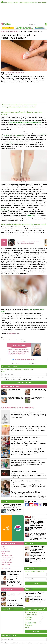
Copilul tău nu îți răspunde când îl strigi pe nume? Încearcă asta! (15, 397)
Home (2, 31)
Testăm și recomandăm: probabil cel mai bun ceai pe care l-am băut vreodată (35, 593)
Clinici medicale (6, 561)
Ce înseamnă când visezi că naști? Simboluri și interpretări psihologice (14, 572)
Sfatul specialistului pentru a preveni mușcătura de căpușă (19, 107)
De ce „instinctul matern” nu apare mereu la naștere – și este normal (14, 577)
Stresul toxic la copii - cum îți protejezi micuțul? (27, 411)
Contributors (43, 2)
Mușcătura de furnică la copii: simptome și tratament (28, 426)
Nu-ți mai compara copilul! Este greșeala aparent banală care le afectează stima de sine (38, 559)
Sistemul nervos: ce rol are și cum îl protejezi (26, 448)
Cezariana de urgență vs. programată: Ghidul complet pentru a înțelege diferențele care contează (14, 582)
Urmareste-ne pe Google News (24, 358)
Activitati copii (6, 559)
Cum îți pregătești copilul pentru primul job (25, 459)
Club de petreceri (7, 557)
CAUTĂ (36, 583)
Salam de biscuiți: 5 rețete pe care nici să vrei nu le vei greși (15, 604)
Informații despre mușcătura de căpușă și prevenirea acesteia (20, 104)
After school (5, 550)
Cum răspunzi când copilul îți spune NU (24, 471)
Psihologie (26, 2)
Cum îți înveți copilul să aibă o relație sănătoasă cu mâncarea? (38, 389)
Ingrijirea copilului (13, 31)
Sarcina (5, 2)
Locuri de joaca (6, 555)
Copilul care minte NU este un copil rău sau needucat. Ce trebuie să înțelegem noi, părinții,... (38, 553)
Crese (3, 546)
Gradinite (4, 548)
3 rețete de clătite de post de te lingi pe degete (14, 599)
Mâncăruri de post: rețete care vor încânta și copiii (13, 594)
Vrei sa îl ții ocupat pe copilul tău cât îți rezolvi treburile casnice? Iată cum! (26, 492)
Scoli (3, 552)
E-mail (3, 370)
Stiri (39, 2)
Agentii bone (5, 564)
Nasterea (10, 2)
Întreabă (35, 631)
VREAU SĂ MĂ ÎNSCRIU (24, 381)
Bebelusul (15, 2)
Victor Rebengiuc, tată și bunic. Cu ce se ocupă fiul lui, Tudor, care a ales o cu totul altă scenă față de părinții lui (38, 528)
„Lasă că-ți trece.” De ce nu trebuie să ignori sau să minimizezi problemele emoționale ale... (37, 547)
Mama (31, 2)
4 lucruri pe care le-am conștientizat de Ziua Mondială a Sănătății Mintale (11, 504)
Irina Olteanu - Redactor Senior (15, 72)
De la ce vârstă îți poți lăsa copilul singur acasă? (14, 389)
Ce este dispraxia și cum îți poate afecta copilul (37, 397)
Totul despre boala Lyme (12, 332)
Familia (35, 2)
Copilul (21, 2)
